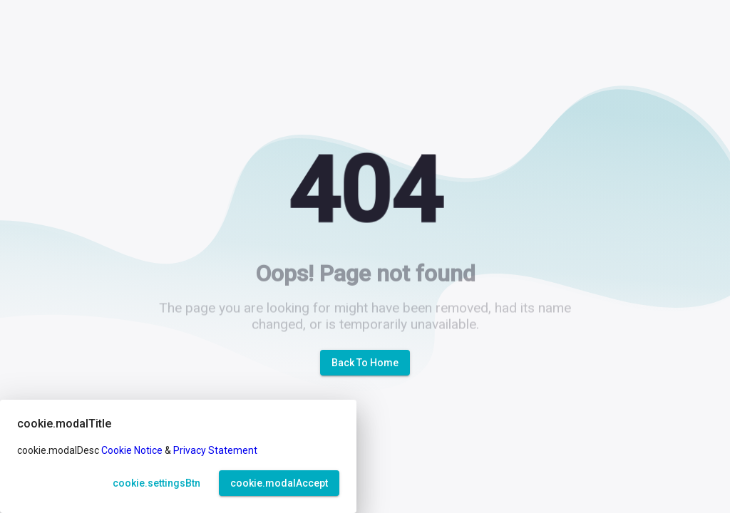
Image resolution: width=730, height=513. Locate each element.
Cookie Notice (132, 450)
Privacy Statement (215, 450)
